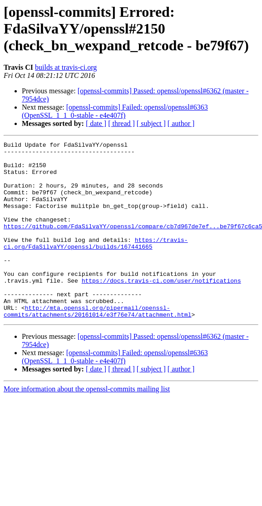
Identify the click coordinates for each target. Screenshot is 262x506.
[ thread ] (121, 123)
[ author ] (181, 123)
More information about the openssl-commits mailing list (87, 424)
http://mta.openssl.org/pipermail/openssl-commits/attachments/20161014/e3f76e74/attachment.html (97, 345)
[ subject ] (151, 123)
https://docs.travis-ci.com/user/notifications (161, 309)
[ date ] (96, 123)
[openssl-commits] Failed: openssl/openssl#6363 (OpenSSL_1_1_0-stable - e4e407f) (115, 111)
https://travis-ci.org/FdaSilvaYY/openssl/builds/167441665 (96, 264)
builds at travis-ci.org (66, 67)
